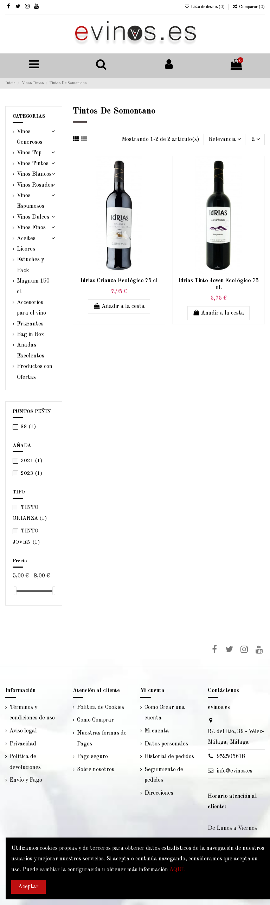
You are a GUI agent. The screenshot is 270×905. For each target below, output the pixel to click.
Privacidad (22, 744)
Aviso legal (23, 731)
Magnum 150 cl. (33, 286)
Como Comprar (95, 720)
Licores (26, 249)
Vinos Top (29, 153)
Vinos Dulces (33, 217)
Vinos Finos (31, 228)
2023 (32, 473)
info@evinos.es (234, 771)
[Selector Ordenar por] (225, 139)
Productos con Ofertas (34, 372)
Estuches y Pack (30, 265)
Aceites (26, 238)
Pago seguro (92, 756)
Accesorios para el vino (31, 308)
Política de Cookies (100, 707)
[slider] (15, 590)
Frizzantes (30, 324)
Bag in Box (30, 334)
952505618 (231, 756)
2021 (32, 461)
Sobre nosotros (95, 770)
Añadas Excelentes (30, 350)
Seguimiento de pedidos (163, 775)
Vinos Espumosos (30, 201)
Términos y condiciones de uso (32, 713)
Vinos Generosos (30, 137)
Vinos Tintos (33, 164)
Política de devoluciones (25, 762)
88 (28, 426)
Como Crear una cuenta (164, 713)
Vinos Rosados (35, 185)
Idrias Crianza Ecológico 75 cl (119, 281)
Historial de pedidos (169, 756)
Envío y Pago (25, 780)
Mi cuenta (156, 731)
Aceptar (28, 887)
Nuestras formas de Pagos (102, 738)
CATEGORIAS (29, 116)
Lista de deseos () (204, 7)
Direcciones (158, 793)
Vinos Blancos (34, 174)
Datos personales (166, 744)
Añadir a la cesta (119, 306)
